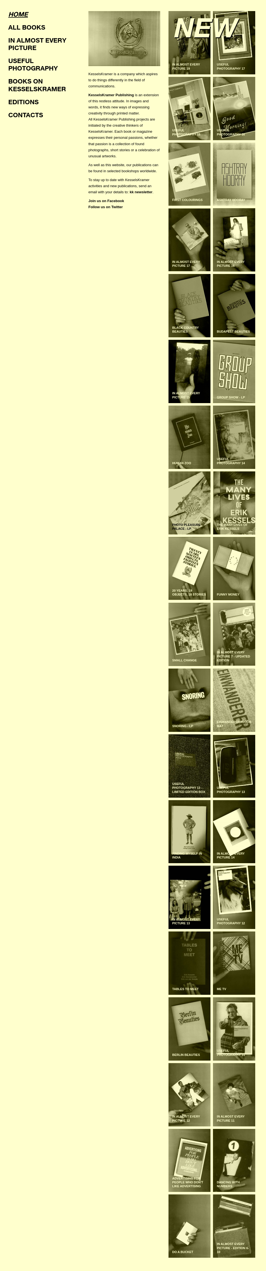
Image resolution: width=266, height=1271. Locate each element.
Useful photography (33, 64)
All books (26, 27)
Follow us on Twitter (105, 207)
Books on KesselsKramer (37, 84)
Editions (23, 102)
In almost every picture (37, 43)
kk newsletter (141, 192)
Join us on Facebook (106, 201)
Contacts (25, 115)
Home (18, 14)
